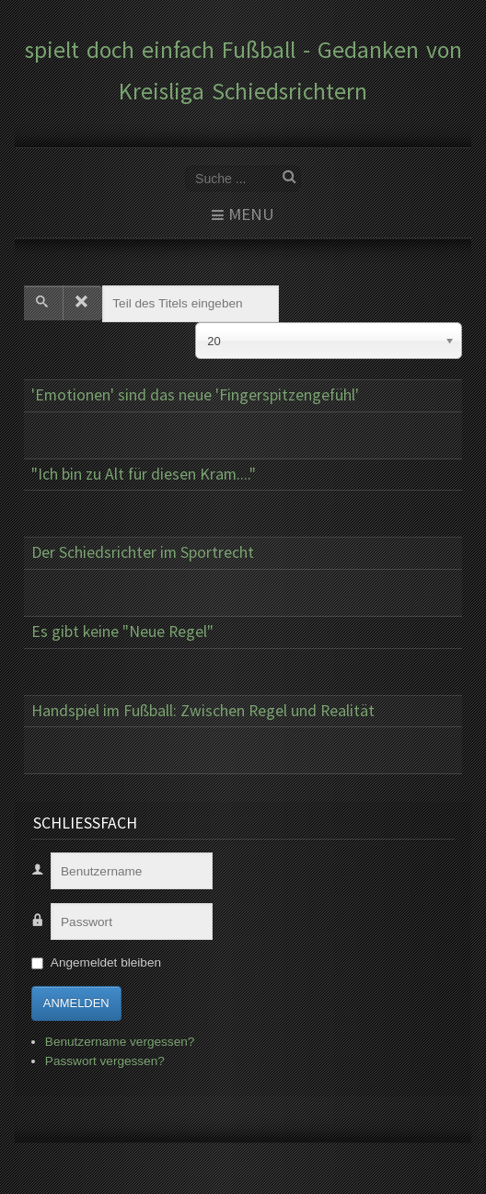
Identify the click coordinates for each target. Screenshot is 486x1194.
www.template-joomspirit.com (482, 1140)
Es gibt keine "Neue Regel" (122, 631)
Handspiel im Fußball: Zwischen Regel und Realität (203, 711)
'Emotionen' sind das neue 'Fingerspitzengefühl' (195, 395)
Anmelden (76, 1003)
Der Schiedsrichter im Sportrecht (142, 552)
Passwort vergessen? (105, 1061)
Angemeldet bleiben (106, 962)
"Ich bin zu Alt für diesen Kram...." (143, 474)
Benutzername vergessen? (119, 1042)
